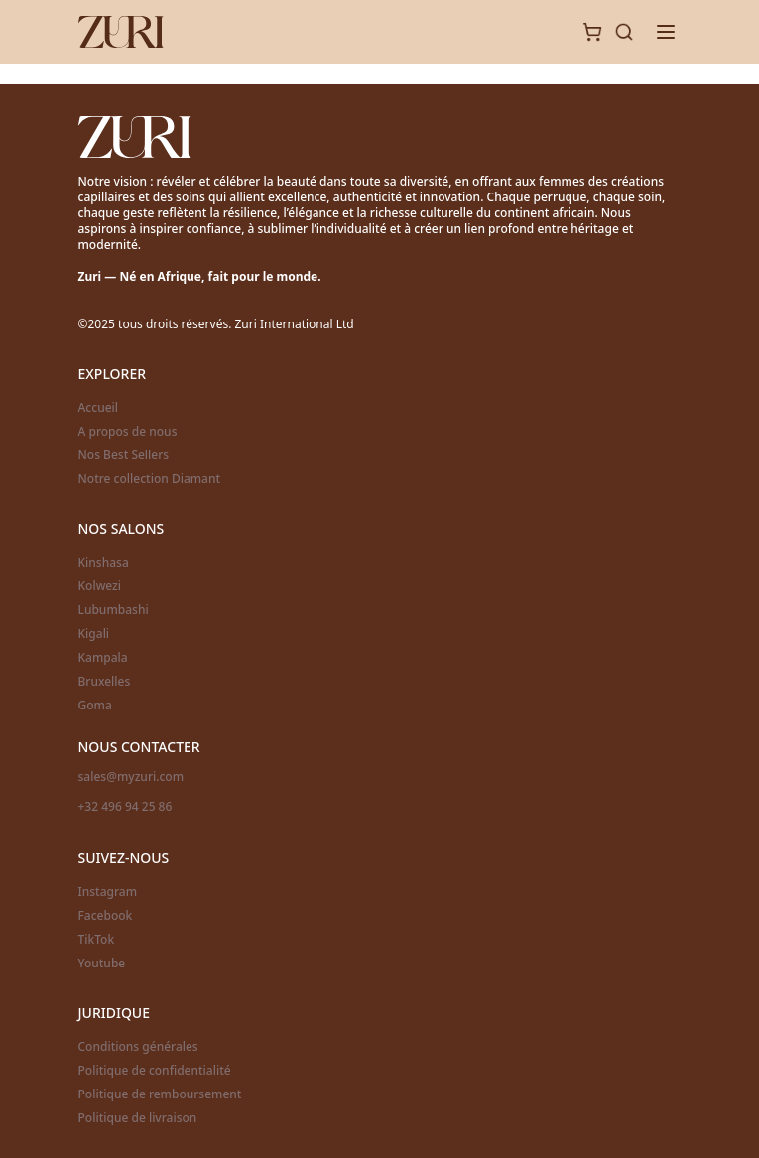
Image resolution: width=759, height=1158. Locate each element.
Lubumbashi (113, 610)
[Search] (624, 32)
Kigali (94, 634)
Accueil (98, 408)
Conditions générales (138, 1047)
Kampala (103, 658)
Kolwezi (100, 586)
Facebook (105, 916)
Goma (95, 705)
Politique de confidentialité (154, 1071)
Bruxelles (104, 682)
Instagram (108, 892)
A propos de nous (128, 432)
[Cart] (592, 32)
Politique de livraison (137, 1118)
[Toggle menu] (666, 32)
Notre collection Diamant (149, 479)
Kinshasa (103, 563)
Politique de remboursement (160, 1094)
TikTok (96, 940)
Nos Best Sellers (124, 455)
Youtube (102, 963)
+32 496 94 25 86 (125, 806)
